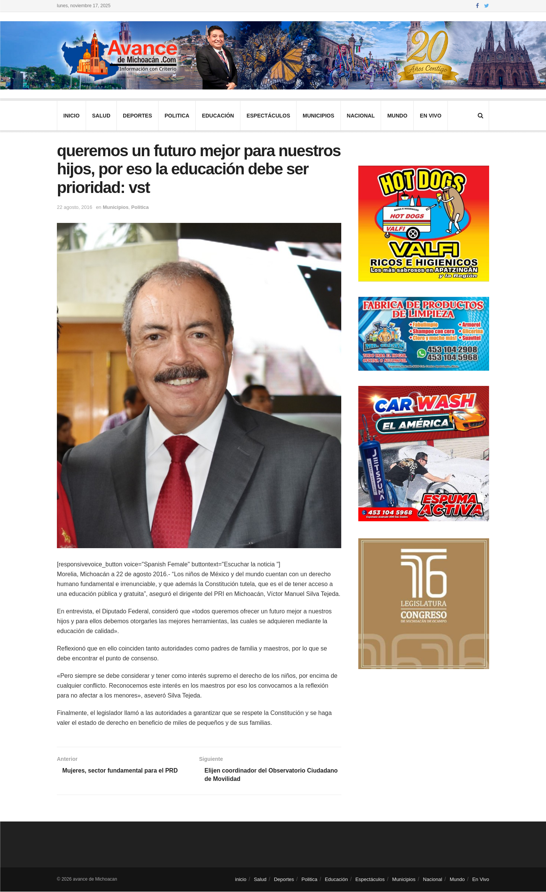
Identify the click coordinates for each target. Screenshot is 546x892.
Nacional (361, 116)
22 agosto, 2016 (74, 207)
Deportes (137, 116)
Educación (218, 116)
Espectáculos (268, 116)
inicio (71, 116)
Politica (177, 116)
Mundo (397, 116)
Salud (101, 116)
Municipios (318, 116)
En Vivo (430, 116)
